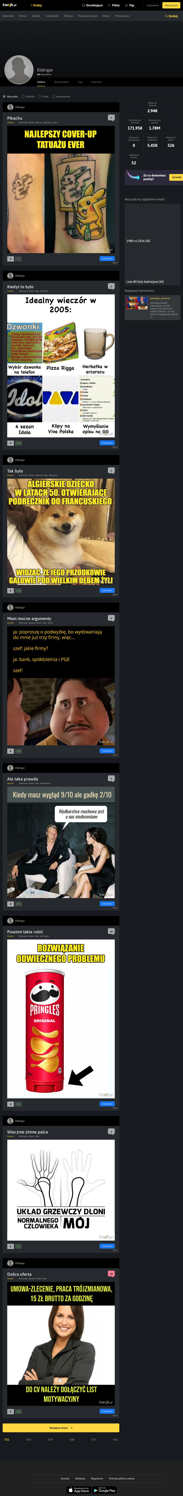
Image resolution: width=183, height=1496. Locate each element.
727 (93, 1439)
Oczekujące (94, 5)
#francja (39, 475)
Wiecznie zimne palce (27, 1132)
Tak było (15, 471)
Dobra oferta (19, 1274)
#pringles (44, 936)
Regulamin (97, 1478)
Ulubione (96, 81)
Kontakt (65, 1478)
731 (6, 1439)
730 (28, 1439)
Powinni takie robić (25, 931)
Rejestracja (171, 5)
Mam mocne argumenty (29, 618)
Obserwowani (61, 81)
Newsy (106, 15)
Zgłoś (115, 263)
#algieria (53, 475)
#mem (31, 122)
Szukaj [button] (173, 16)
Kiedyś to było (20, 286)
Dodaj (37, 5)
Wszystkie (12, 96)
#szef (50, 623)
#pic (55, 122)
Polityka (68, 15)
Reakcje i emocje (87, 15)
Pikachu (14, 118)
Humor (23, 15)
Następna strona (61, 1428)
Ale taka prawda (22, 779)
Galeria (36, 15)
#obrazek (23, 122)
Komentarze (63, 96)
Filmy (116, 5)
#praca (32, 623)
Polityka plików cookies (122, 1478)
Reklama (80, 1478)
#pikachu (48, 122)
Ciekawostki (52, 15)
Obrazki (30, 96)
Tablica (41, 81)
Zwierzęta (8, 15)
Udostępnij (107, 259)
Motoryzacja (122, 15)
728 (71, 1439)
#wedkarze (45, 783)
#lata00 (43, 291)
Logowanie (153, 5)
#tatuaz (39, 122)
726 (115, 1439)
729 (50, 1439)
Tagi (80, 81)
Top (131, 5)
